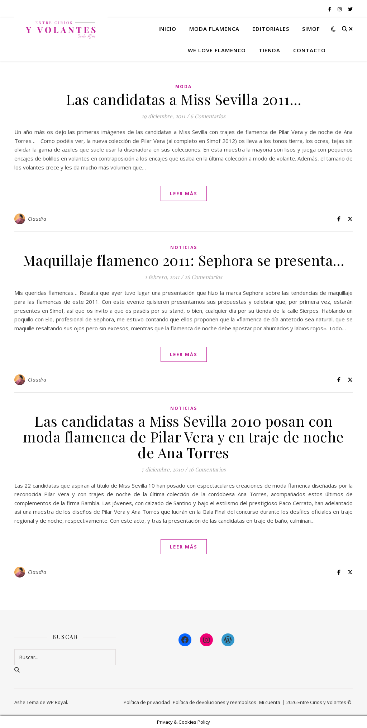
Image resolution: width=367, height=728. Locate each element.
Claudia (37, 218)
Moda (183, 86)
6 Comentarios (207, 116)
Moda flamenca (214, 28)
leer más (183, 193)
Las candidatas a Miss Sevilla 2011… (183, 99)
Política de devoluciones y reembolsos (214, 702)
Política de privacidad (147, 702)
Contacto (309, 50)
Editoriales (270, 28)
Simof (311, 28)
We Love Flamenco (217, 50)
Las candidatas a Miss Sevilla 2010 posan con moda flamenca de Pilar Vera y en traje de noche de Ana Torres (183, 436)
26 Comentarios (203, 277)
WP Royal (57, 702)
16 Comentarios (207, 469)
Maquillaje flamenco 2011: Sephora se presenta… (183, 259)
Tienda (269, 50)
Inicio (167, 28)
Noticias (183, 247)
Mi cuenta (269, 702)
